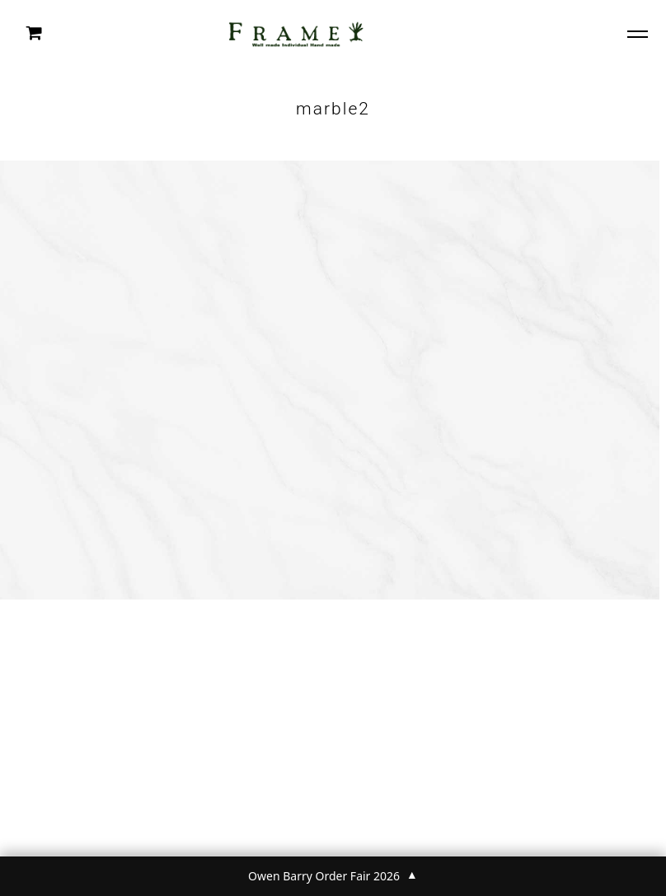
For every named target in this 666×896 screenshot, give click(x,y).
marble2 (333, 109)
